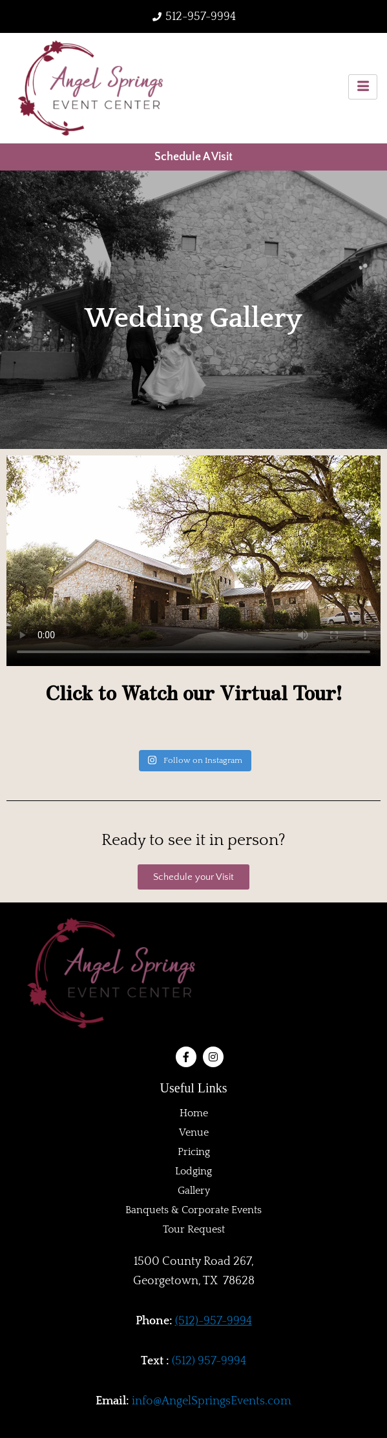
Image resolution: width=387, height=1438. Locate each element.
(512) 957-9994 (209, 1361)
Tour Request (194, 1229)
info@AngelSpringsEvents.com (211, 1401)
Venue (194, 1132)
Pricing (194, 1152)
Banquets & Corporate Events (193, 1210)
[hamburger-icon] (362, 86)
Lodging (193, 1171)
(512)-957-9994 (213, 1321)
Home (194, 1113)
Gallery (194, 1190)
